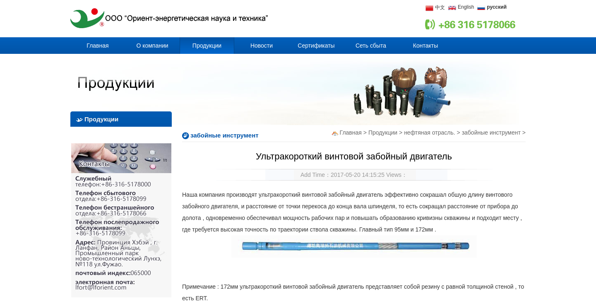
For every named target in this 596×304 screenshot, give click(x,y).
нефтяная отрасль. (429, 132)
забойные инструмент (492, 132)
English (466, 7)
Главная (351, 132)
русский (497, 7)
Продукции (382, 132)
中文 (440, 7)
